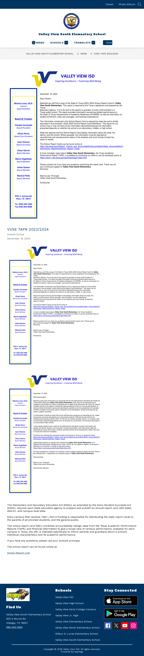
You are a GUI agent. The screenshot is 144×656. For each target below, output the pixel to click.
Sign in (109, 42)
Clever (110, 4)
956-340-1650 (14, 627)
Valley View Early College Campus (75, 609)
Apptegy (78, 651)
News (84, 53)
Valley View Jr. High (66, 615)
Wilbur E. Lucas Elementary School (76, 633)
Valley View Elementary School (73, 621)
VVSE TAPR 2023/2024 (106, 53)
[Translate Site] (84, 43)
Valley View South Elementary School (49, 53)
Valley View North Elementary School (77, 627)
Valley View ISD (64, 597)
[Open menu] (38, 43)
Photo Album (127, 4)
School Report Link (18, 552)
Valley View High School (69, 603)
